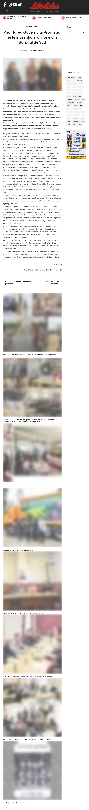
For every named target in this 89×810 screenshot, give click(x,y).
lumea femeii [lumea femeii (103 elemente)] (77, 99)
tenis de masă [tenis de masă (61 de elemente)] (75, 118)
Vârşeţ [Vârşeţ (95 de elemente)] (68, 124)
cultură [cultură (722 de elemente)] (80, 83)
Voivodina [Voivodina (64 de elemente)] (82, 121)
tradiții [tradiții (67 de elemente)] (68, 121)
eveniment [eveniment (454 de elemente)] (81, 87)
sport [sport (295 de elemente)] (83, 115)
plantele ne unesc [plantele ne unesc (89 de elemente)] (70, 108)
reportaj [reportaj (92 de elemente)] (69, 115)
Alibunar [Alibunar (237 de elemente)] (79, 77)
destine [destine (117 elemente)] (68, 87)
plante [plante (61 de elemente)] (81, 105)
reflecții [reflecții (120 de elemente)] (82, 112)
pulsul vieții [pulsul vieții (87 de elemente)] (69, 112)
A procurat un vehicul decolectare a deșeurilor (18, 550)
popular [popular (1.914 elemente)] (78, 108)
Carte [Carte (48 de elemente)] (68, 83)
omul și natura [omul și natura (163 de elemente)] (80, 102)
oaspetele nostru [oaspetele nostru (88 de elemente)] (70, 102)
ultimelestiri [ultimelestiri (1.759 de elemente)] (75, 121)
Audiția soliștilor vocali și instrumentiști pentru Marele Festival (23, 613)
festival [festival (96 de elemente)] (80, 90)
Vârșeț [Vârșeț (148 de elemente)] (74, 124)
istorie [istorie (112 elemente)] (74, 96)
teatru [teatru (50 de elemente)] (68, 118)
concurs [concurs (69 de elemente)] (74, 83)
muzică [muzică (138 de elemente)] (83, 99)
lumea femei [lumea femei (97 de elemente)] (69, 99)
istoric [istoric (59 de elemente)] (68, 96)
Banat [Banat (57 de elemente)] (73, 80)
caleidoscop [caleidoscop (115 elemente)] (79, 80)
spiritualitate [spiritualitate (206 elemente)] (76, 115)
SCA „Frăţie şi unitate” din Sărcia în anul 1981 (17, 803)
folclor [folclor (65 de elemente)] (69, 93)
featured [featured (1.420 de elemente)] (74, 90)
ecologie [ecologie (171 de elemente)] (74, 87)
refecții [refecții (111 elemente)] (76, 112)
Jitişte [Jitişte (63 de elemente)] (79, 96)
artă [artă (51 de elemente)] (68, 80)
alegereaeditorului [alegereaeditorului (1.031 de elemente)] (71, 77)
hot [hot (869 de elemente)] (74, 93)
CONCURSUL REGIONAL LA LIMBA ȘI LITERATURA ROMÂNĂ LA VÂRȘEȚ (27, 740)
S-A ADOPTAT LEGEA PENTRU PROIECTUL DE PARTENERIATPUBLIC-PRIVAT (28, 676)
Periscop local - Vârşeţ (32, 26)
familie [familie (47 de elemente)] (68, 90)
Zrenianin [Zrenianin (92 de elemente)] (80, 124)
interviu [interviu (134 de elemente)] (78, 93)
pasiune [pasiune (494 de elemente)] (75, 105)
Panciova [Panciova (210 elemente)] (69, 105)
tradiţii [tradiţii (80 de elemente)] (82, 118)
